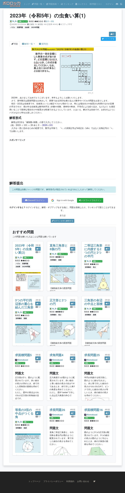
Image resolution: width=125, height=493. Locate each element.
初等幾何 (53, 260)
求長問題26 (57, 410)
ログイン (110, 4)
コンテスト (81, 4)
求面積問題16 (93, 410)
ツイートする (108, 39)
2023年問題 (35, 27)
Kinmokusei (22, 360)
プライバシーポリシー (53, 481)
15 (72, 307)
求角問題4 (56, 355)
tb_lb (14, 21)
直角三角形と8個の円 (59, 247)
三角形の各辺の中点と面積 (93, 302)
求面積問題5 (23, 355)
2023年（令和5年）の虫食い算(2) (24, 249)
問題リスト (96, 4)
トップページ (34, 481)
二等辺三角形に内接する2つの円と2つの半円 (93, 251)
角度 (25, 428)
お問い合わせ (83, 481)
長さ (94, 267)
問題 (14, 44)
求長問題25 (92, 355)
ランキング (67, 4)
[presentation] (24, 125)
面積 (59, 260)
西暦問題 (20, 27)
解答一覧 (27, 44)
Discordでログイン (35, 200)
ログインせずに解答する (62, 221)
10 (72, 252)
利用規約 (70, 481)
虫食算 (27, 27)
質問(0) (43, 44)
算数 (52, 21)
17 (38, 416)
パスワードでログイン (90, 200)
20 (107, 307)
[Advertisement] (62, 159)
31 (38, 252)
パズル (12, 27)
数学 (47, 21)
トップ (27, 4)
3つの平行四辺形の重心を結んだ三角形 (24, 304)
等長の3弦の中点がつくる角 (24, 413)
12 (38, 307)
